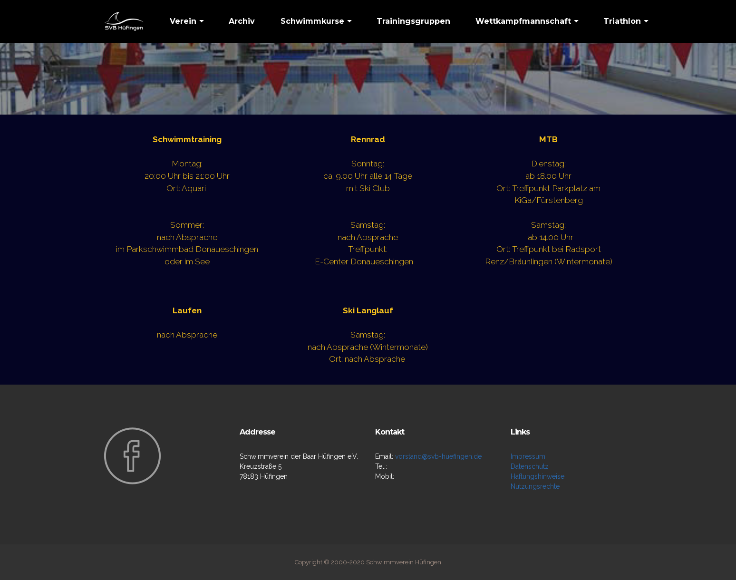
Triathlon (622, 21)
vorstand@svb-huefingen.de (438, 456)
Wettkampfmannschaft (523, 21)
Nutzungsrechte (535, 486)
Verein (183, 21)
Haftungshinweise (537, 476)
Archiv (242, 21)
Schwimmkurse (312, 21)
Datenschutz (530, 466)
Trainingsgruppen (413, 21)
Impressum (528, 456)
